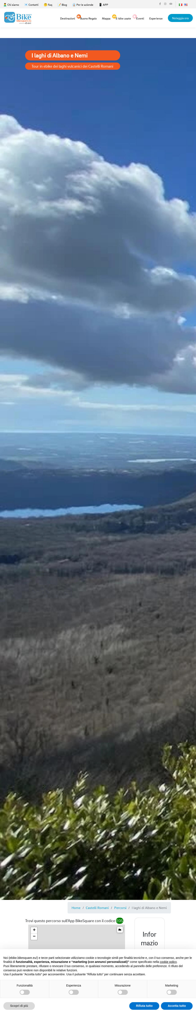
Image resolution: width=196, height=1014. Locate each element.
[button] (34, 930)
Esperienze (156, 18)
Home (76, 907)
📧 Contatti (31, 4)
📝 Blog (62, 4)
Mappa (106, 18)
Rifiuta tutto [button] (144, 1005)
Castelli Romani (97, 907)
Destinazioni (67, 18)
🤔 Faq (48, 4)
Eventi (140, 18)
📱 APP (103, 4)
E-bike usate (123, 18)
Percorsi (120, 907)
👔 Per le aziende (82, 4)
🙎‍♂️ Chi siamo (11, 4)
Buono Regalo (88, 18)
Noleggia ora (180, 18)
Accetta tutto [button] (177, 1005)
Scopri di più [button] (19, 1005)
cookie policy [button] (168, 962)
